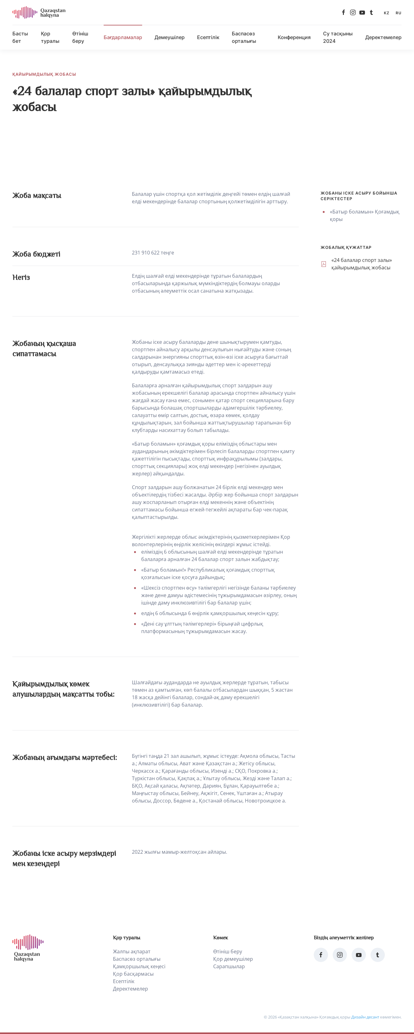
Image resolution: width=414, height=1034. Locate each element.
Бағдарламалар (123, 37)
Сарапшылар (229, 966)
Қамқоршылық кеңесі (139, 966)
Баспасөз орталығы (244, 37)
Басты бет (20, 37)
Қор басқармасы (133, 973)
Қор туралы (50, 37)
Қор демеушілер (233, 958)
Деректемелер (383, 37)
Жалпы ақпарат (132, 951)
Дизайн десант (365, 1017)
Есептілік (208, 37)
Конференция (294, 37)
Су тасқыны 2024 (338, 37)
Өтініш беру (80, 37)
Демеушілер (170, 37)
